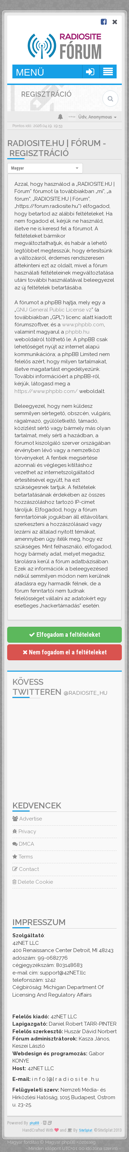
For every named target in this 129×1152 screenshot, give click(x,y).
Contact (25, 869)
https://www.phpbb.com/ (46, 391)
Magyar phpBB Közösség (70, 1142)
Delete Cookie (32, 882)
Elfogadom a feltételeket (64, 634)
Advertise (27, 819)
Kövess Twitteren (59, 687)
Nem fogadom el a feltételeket (65, 652)
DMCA (23, 844)
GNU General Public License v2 (54, 310)
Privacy (24, 831)
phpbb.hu (77, 332)
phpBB (34, 1123)
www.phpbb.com (83, 324)
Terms (22, 857)
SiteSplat (85, 1130)
